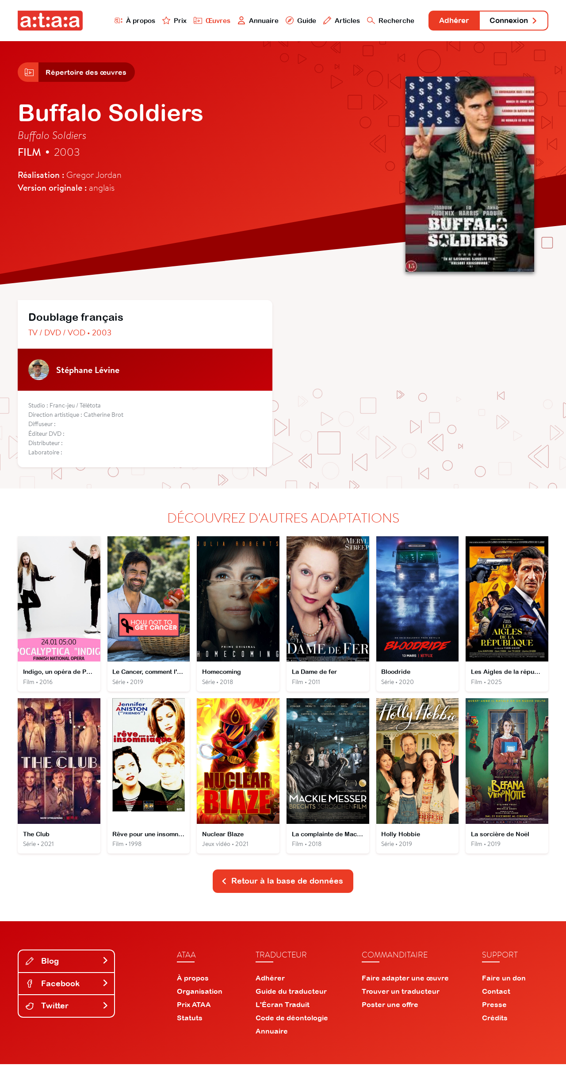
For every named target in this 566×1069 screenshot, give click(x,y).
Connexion (511, 21)
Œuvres (202, 20)
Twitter (67, 1010)
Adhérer (448, 21)
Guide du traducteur (291, 996)
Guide (291, 20)
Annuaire (248, 20)
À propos (124, 20)
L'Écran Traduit (283, 1009)
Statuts (190, 1023)
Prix (164, 20)
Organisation (199, 996)
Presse (494, 1009)
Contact (496, 996)
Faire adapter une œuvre (405, 983)
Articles (332, 20)
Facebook (67, 988)
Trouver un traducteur (401, 996)
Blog (67, 965)
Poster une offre (390, 1009)
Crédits (495, 1023)
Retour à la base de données (282, 885)
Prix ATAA (194, 1009)
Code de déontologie (292, 1023)
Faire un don (504, 983)
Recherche (382, 20)
